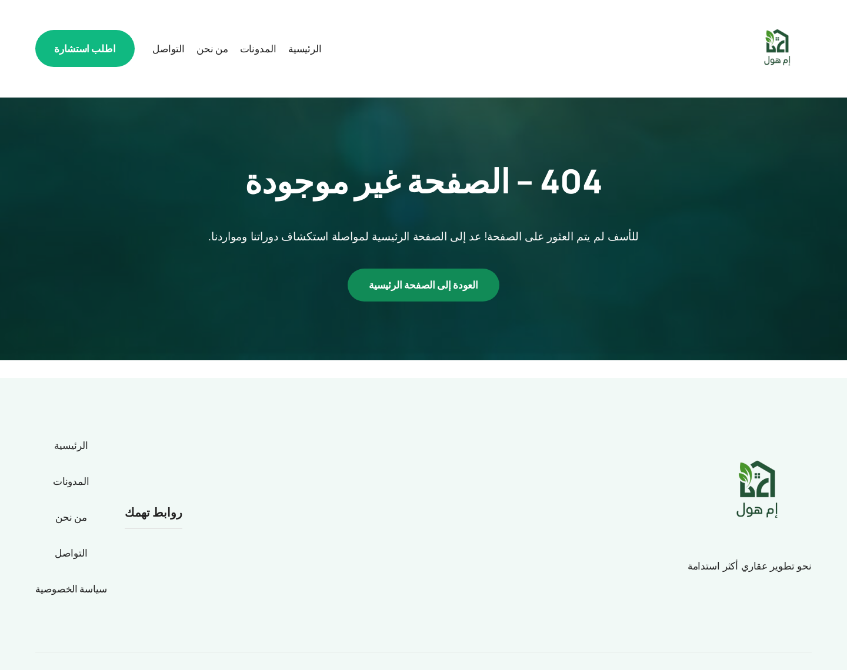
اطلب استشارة (85, 48)
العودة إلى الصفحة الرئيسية (423, 285)
